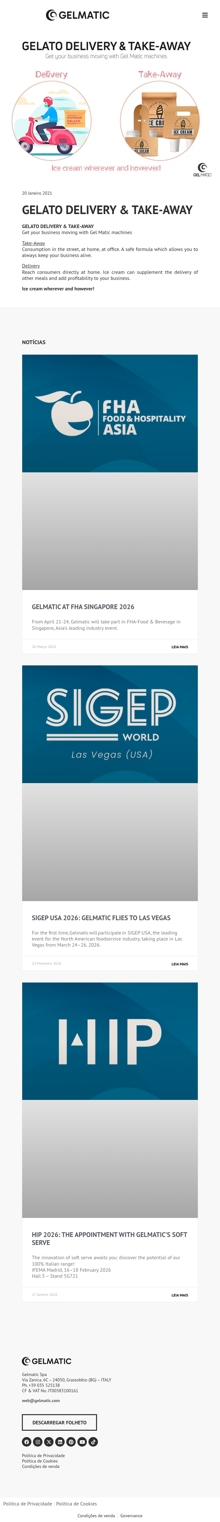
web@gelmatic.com (41, 1400)
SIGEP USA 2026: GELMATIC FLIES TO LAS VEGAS (101, 918)
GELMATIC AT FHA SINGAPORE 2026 (83, 606)
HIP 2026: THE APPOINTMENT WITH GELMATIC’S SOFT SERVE (109, 1238)
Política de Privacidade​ (27, 1503)
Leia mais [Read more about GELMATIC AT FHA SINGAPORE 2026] (179, 646)
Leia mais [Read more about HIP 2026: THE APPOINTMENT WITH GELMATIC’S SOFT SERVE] (179, 1295)
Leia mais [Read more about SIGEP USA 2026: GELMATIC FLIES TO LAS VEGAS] (179, 964)
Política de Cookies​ (76, 1503)
